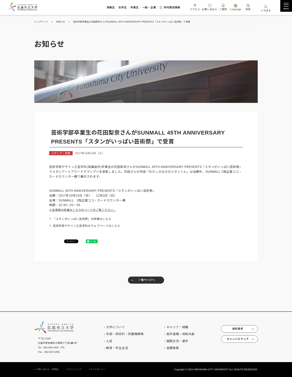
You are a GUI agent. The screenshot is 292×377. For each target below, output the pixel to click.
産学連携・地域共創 (176, 334)
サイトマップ (74, 369)
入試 (105, 341)
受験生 (90, 7)
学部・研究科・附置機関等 (121, 334)
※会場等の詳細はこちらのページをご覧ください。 (85, 210)
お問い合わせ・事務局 (47, 369)
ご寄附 (218, 7)
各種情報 (168, 348)
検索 (244, 7)
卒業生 (118, 7)
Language (231, 7)
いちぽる (265, 7)
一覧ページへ (142, 281)
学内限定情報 (158, 7)
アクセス (186, 7)
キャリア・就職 (173, 327)
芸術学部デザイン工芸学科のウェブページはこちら (89, 225)
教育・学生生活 (113, 348)
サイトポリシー (98, 369)
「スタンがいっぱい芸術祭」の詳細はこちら (84, 218)
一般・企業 (135, 7)
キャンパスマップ (237, 341)
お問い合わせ (203, 7)
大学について (111, 327)
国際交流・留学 (173, 341)
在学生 (104, 7)
